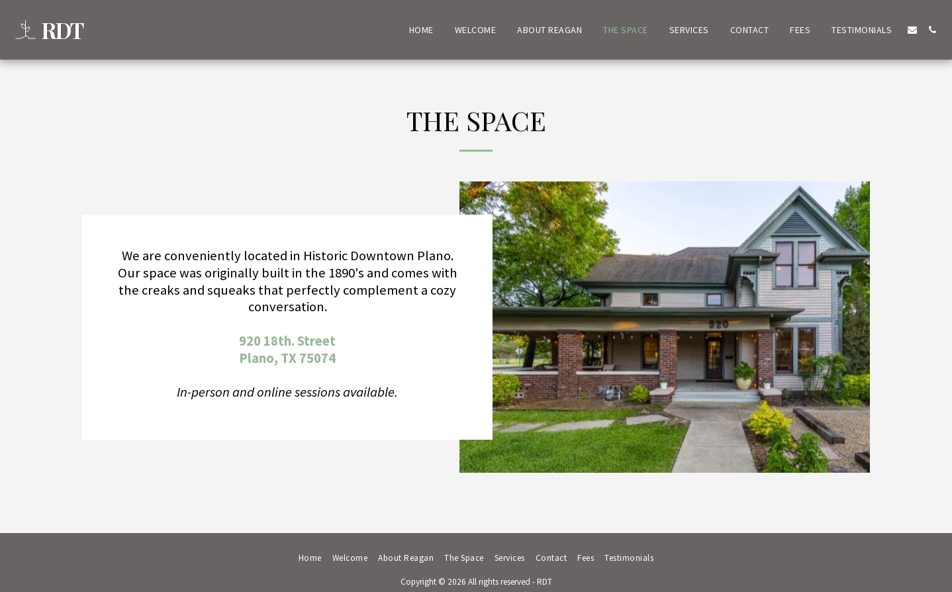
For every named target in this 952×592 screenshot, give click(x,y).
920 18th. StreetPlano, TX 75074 (287, 349)
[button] (912, 29)
